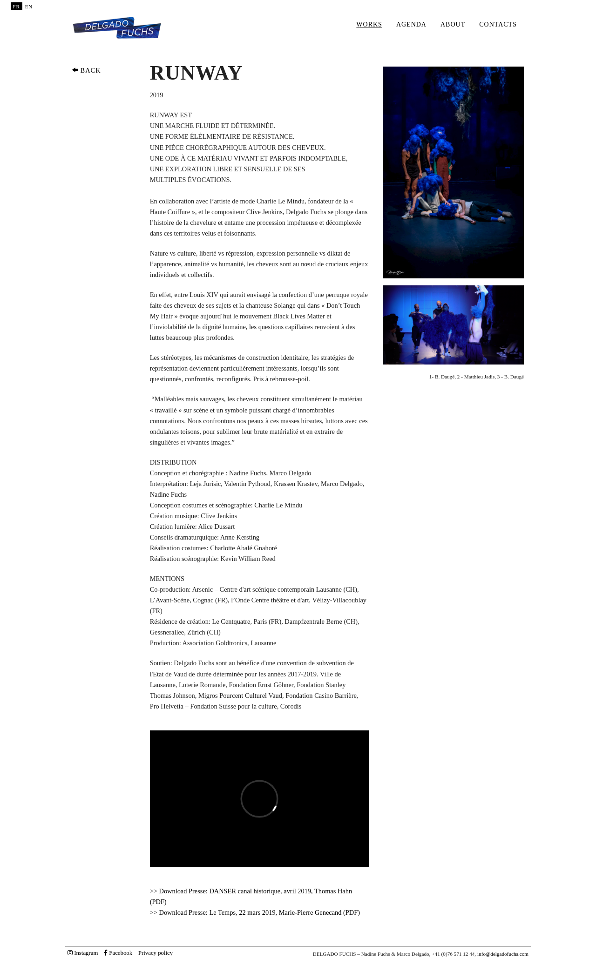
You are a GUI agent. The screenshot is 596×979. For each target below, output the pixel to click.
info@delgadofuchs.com (502, 954)
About (452, 24)
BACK (86, 70)
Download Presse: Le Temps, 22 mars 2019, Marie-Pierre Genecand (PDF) (259, 912)
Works (369, 24)
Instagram (83, 953)
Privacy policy (155, 953)
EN (29, 6)
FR (16, 6)
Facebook (118, 953)
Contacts (498, 24)
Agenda (411, 24)
